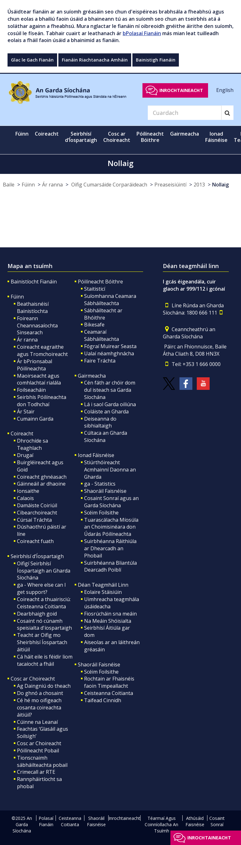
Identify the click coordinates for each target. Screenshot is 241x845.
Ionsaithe (28, 490)
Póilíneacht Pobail (38, 750)
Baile (8, 184)
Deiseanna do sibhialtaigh (100, 422)
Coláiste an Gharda (106, 411)
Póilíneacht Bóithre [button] (150, 136)
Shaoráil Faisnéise (105, 490)
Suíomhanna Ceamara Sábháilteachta (110, 300)
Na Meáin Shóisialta (107, 620)
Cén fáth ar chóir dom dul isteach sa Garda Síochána (109, 390)
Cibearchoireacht (37, 512)
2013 (199, 184)
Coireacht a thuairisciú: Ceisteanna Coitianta (44, 603)
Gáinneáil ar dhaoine (41, 483)
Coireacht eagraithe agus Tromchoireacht (42, 350)
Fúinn (28, 184)
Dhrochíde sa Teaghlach (32, 444)
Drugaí (25, 455)
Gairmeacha (92, 375)
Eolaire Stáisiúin (103, 592)
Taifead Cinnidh (102, 700)
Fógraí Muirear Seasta (110, 346)
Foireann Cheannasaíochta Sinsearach (37, 325)
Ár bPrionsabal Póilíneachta (34, 365)
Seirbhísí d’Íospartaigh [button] (81, 136)
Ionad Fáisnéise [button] (216, 136)
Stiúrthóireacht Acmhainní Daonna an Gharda (110, 469)
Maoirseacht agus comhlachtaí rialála (39, 379)
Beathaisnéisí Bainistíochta (33, 307)
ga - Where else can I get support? (41, 588)
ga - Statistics (99, 483)
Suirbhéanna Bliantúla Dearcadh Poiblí (110, 566)
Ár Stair (26, 411)
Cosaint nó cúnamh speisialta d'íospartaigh (44, 624)
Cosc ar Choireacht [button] (116, 136)
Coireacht (22, 433)
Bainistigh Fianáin (155, 60)
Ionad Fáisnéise (96, 455)
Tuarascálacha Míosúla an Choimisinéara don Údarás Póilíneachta (111, 527)
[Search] (184, 112)
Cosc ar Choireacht (33, 678)
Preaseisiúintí (170, 184)
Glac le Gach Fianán (32, 60)
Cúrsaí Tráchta (34, 519)
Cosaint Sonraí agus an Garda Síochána (111, 502)
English (224, 90)
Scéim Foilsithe (101, 512)
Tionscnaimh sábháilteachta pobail (42, 761)
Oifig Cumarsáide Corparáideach (108, 184)
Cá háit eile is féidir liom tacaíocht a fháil (44, 660)
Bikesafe (94, 324)
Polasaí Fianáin (46, 821)
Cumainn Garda (35, 418)
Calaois (25, 498)
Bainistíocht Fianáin (34, 281)
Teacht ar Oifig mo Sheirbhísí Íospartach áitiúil (42, 642)
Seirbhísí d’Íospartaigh (37, 556)
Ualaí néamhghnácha (109, 353)
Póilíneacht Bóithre (100, 281)
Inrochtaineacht (181, 90)
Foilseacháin (31, 389)
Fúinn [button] (22, 133)
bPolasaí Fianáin (142, 33)
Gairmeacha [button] (184, 133)
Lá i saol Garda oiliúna (110, 404)
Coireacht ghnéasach (42, 476)
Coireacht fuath (35, 541)
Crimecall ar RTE (36, 771)
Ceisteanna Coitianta (108, 693)
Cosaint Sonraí (217, 821)
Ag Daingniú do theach (44, 685)
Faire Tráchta (99, 360)
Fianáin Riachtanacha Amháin (95, 60)
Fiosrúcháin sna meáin (110, 613)
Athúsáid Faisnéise (194, 821)
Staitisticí (94, 288)
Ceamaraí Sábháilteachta (101, 335)
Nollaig (220, 184)
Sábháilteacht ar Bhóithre (103, 314)
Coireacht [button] (47, 133)
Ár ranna (52, 184)
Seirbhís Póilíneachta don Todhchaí (41, 401)
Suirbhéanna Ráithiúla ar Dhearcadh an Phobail (110, 548)
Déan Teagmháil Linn (103, 584)
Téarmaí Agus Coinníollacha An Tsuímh (161, 824)
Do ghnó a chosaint (40, 693)
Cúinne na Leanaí (37, 722)
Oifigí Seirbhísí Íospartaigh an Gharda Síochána (43, 570)
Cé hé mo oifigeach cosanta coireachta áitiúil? (39, 707)
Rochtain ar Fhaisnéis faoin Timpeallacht (109, 682)
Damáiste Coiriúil (37, 505)
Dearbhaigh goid (37, 613)
